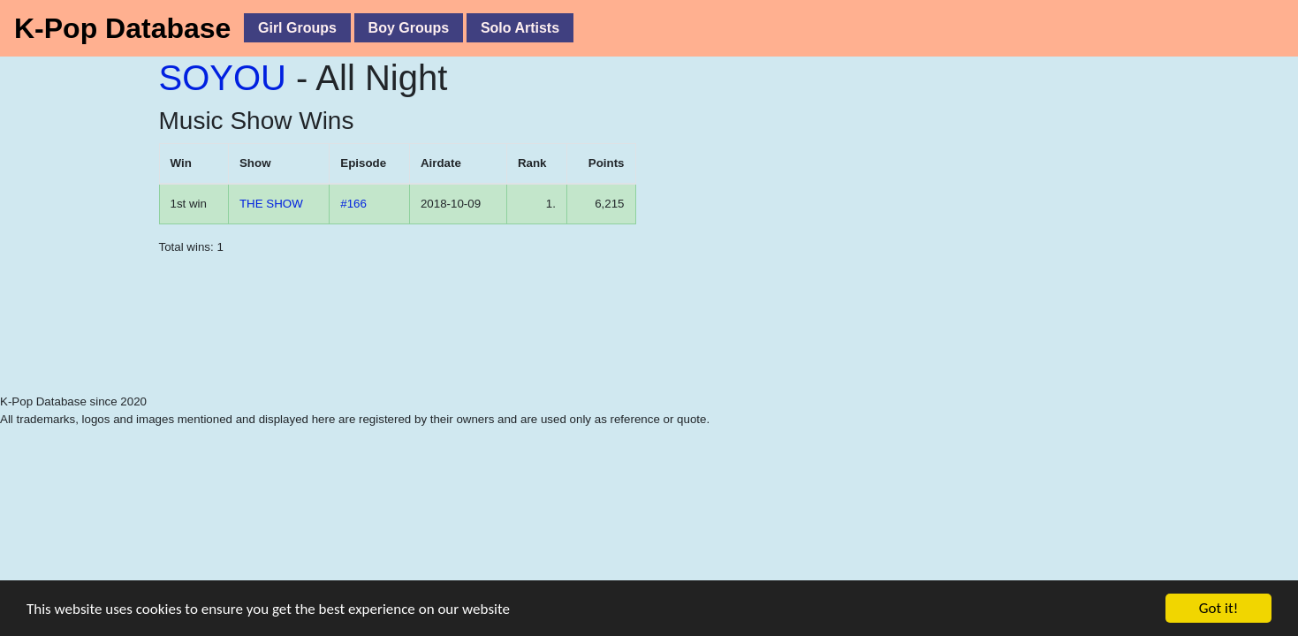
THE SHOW (271, 203)
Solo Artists (520, 27)
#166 (353, 203)
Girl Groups (297, 27)
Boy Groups (409, 27)
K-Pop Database (122, 28)
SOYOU (222, 77)
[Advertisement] (397, 349)
